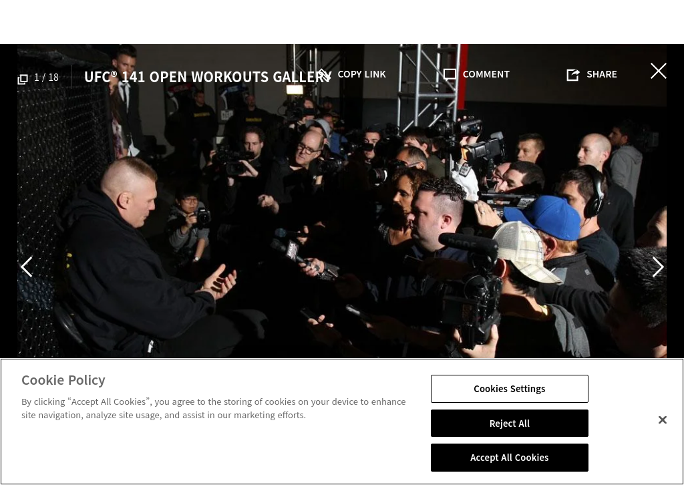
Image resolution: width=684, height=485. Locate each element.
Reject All (510, 423)
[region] (342, 421)
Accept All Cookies (509, 457)
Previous (26, 266)
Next (658, 266)
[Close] (662, 420)
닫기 (659, 71)
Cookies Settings (509, 388)
